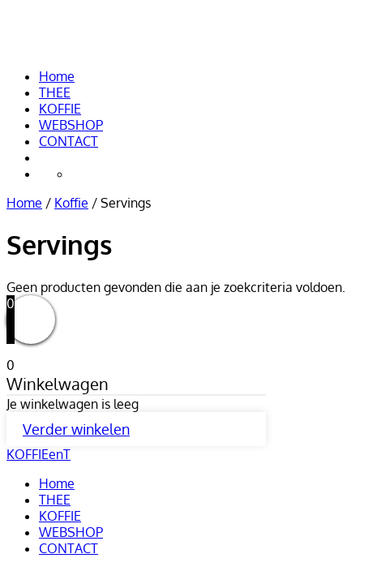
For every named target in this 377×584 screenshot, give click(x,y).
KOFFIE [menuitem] (60, 516)
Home (57, 76)
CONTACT (68, 141)
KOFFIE (60, 109)
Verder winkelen (76, 429)
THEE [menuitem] (55, 500)
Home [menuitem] (57, 483)
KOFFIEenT (72, 33)
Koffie (71, 203)
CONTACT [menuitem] (68, 548)
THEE (55, 92)
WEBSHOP (71, 125)
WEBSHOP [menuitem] (71, 532)
